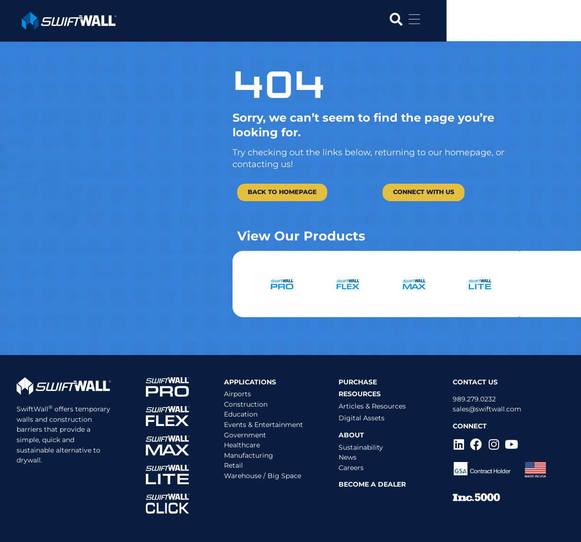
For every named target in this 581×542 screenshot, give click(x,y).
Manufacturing (248, 455)
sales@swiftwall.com (487, 409)
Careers (351, 467)
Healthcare (242, 445)
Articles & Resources (372, 406)
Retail (233, 465)
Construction (246, 404)
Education (241, 414)
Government (245, 435)
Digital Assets (361, 418)
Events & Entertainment (263, 424)
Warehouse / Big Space (262, 475)
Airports (237, 394)
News (348, 457)
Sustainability (361, 447)
